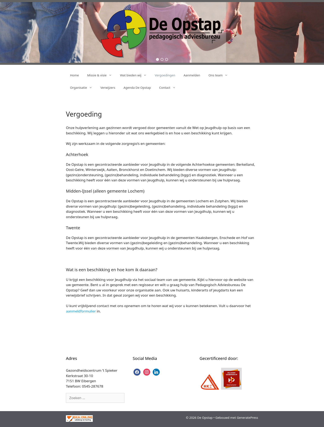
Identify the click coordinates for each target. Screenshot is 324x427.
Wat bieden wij (135, 75)
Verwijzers (107, 87)
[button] (157, 59)
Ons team (220, 75)
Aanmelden (191, 75)
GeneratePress (247, 417)
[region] (162, 32)
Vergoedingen (165, 75)
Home (74, 75)
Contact (169, 87)
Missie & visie (101, 75)
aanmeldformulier (81, 311)
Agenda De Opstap (137, 87)
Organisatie (83, 87)
